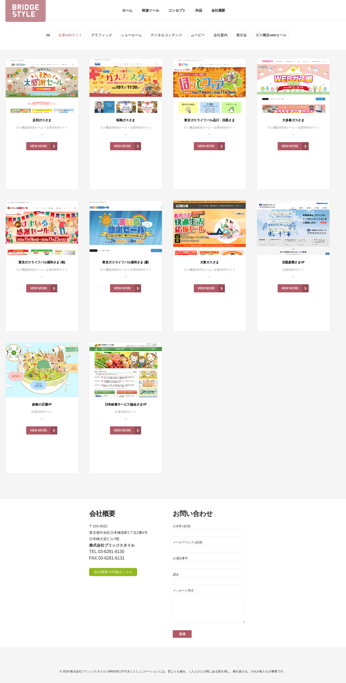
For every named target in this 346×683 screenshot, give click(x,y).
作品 (198, 10)
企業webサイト (70, 35)
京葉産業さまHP (293, 262)
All (48, 35)
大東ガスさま (209, 262)
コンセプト (176, 10)
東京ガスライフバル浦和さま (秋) (41, 262)
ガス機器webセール (271, 35)
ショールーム (131, 35)
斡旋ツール (150, 10)
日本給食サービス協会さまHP (126, 404)
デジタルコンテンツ (166, 35)
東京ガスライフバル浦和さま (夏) (125, 262)
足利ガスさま (41, 120)
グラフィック (101, 35)
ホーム (127, 10)
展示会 (241, 35)
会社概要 (218, 10)
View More (43, 146)
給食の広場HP (42, 404)
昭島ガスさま (125, 120)
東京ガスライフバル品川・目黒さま (209, 120)
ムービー (198, 35)
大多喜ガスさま (293, 120)
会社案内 (221, 35)
